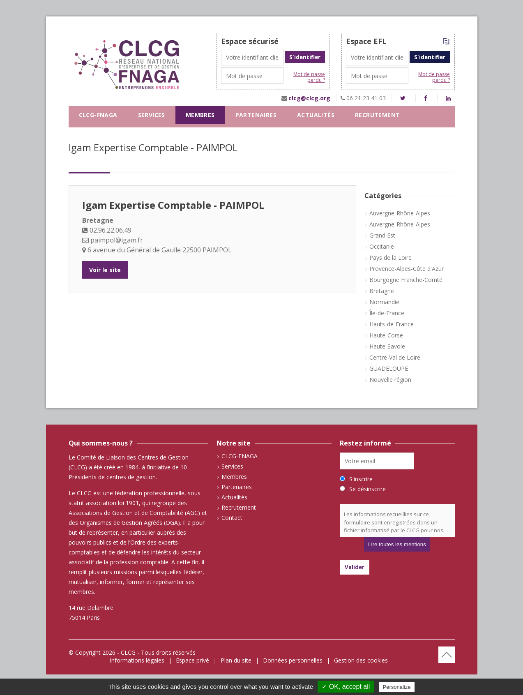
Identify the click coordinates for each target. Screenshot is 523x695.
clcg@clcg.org (309, 98)
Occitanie (381, 246)
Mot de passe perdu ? (309, 77)
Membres (200, 115)
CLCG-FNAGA (98, 115)
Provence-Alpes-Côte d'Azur (406, 268)
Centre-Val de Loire (394, 357)
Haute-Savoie (387, 346)
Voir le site (105, 270)
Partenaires (255, 115)
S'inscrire (361, 479)
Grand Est (382, 235)
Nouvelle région (390, 379)
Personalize (397, 687)
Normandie (384, 302)
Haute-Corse (386, 335)
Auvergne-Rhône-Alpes (399, 213)
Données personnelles (293, 660)
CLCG (128, 652)
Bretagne (381, 291)
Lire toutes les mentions (397, 544)
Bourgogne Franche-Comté (405, 280)
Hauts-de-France (391, 324)
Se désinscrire (367, 489)
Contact (94, 133)
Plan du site (236, 660)
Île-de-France (386, 313)
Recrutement (377, 115)
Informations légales (137, 660)
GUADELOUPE (388, 368)
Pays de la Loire (390, 257)
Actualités (315, 115)
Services (151, 115)
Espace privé (192, 660)
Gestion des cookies (361, 660)
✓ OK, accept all (346, 686)
